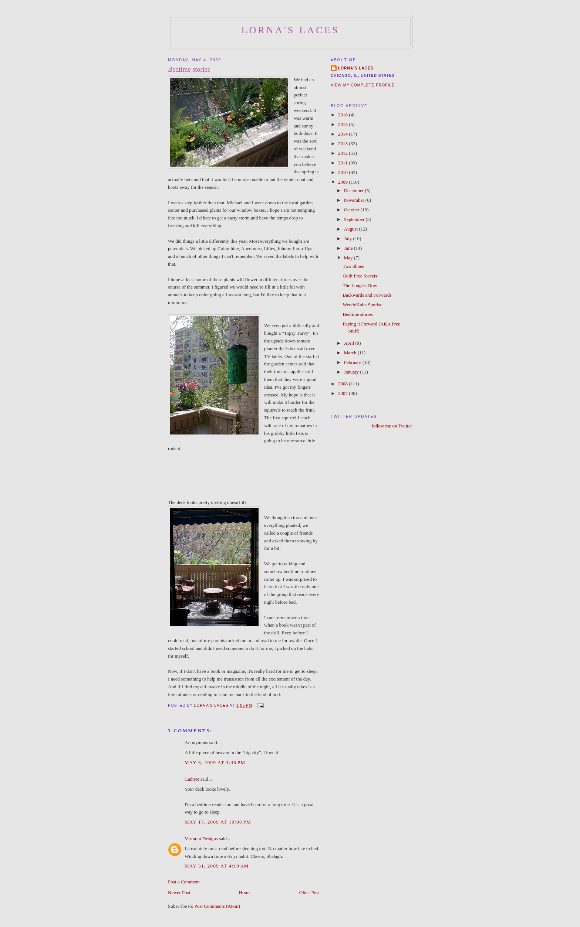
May (349, 257)
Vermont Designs (201, 838)
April (349, 343)
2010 (343, 172)
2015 (343, 124)
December (354, 190)
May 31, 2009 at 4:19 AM (217, 866)
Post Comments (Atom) (217, 906)
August (351, 229)
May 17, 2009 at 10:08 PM (218, 822)
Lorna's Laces (290, 30)
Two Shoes (353, 266)
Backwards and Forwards (367, 295)
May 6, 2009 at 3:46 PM (215, 762)
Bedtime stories (357, 314)
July (348, 238)
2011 (343, 163)
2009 (343, 182)
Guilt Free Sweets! (360, 276)
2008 (343, 383)
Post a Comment (184, 882)
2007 (343, 393)
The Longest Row (360, 285)
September (355, 219)
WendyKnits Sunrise (362, 304)
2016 (343, 114)
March (351, 352)
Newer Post (179, 892)
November (354, 200)
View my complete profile (363, 85)
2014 (343, 134)
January (352, 372)
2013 (343, 143)
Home (245, 892)
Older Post (309, 892)
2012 (343, 153)
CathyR (192, 779)
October (352, 209)
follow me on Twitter (391, 426)
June (349, 248)
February (353, 362)
